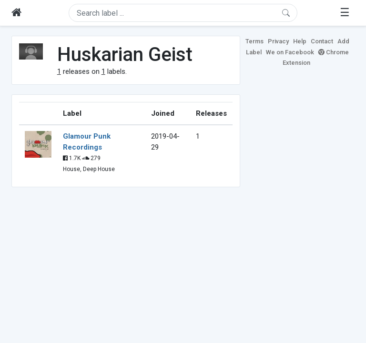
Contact (322, 41)
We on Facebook (290, 52)
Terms (254, 41)
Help (299, 41)
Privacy (278, 41)
